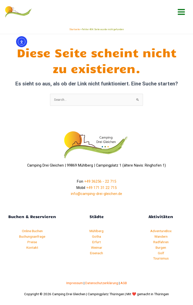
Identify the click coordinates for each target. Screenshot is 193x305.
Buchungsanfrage (32, 236)
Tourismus (161, 258)
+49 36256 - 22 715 (100, 181)
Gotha (96, 236)
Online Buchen (32, 231)
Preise (32, 242)
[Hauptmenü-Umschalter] (181, 12)
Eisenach (96, 253)
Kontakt (32, 247)
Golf (161, 253)
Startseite (74, 29)
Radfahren (161, 242)
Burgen (161, 247)
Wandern (161, 236)
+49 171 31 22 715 (101, 187)
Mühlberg (96, 231)
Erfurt (96, 242)
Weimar (96, 247)
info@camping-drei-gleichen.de (96, 193)
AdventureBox (161, 231)
